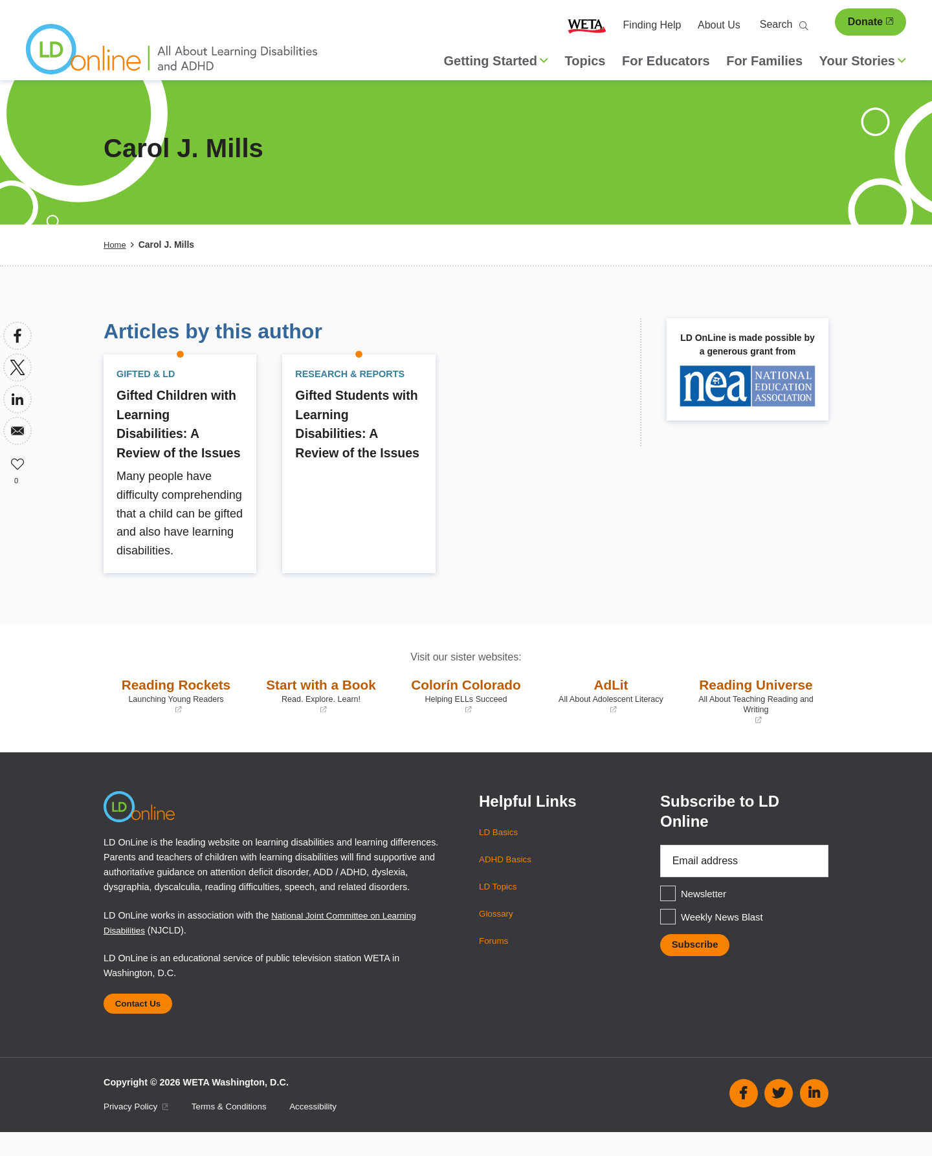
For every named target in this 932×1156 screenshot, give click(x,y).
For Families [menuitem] (764, 61)
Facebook (743, 1116)
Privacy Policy (138, 1129)
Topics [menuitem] (585, 61)
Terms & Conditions (237, 1129)
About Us (719, 24)
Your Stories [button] (862, 61)
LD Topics (499, 905)
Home (116, 244)
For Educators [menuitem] (666, 61)
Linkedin (814, 1116)
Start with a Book (321, 714)
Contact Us (141, 1025)
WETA (587, 25)
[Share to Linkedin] (17, 399)
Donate (870, 21)
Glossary (497, 932)
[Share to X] (17, 367)
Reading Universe (756, 719)
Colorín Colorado (466, 714)
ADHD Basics (507, 878)
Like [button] (17, 462)
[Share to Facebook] (17, 336)
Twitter (778, 1116)
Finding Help (652, 24)
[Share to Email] (17, 431)
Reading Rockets (176, 714)
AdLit (611, 714)
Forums (495, 959)
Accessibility (325, 1129)
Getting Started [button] (496, 61)
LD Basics (500, 850)
